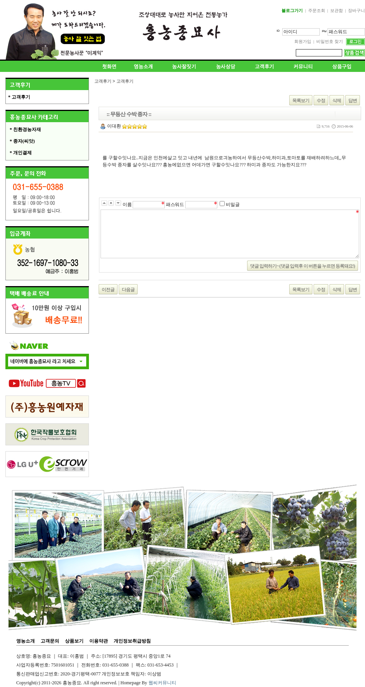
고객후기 (102, 81)
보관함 (336, 10)
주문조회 (316, 10)
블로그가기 (292, 10)
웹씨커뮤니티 (162, 682)
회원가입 (302, 41)
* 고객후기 (19, 97)
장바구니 (356, 10)
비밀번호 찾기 (329, 41)
